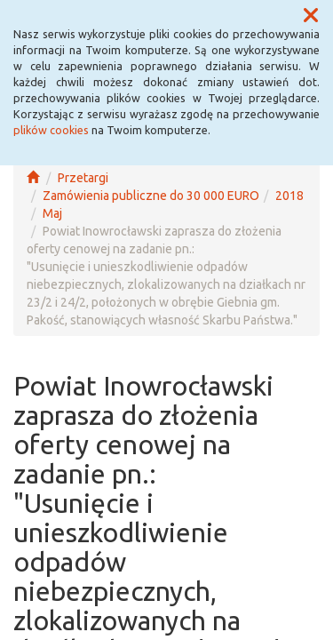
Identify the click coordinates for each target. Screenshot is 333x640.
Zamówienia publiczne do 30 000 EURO (151, 195)
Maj (52, 213)
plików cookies (51, 130)
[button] (311, 16)
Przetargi (83, 178)
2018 (289, 195)
